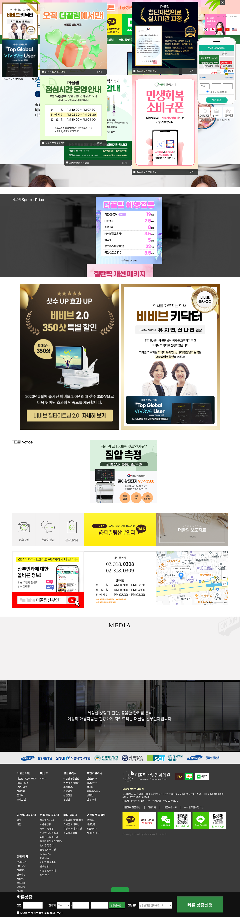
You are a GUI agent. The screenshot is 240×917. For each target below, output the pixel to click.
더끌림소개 (23, 773)
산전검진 (68, 795)
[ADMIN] (163, 834)
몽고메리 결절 (70, 832)
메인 (218, 16)
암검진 (67, 799)
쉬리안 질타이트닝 (49, 832)
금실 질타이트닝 (48, 849)
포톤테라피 (92, 828)
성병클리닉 (92, 782)
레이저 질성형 (47, 828)
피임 (19, 824)
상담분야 (133, 905)
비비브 (44, 773)
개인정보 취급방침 (131, 807)
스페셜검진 (69, 786)
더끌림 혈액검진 (71, 782)
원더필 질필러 (47, 845)
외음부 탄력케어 (48, 870)
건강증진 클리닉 (96, 815)
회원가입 (233, 16)
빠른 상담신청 (200, 905)
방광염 (90, 795)
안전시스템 (22, 786)
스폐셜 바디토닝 (71, 824)
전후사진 (21, 874)
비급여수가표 (170, 807)
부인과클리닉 (94, 773)
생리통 (90, 786)
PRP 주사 (45, 858)
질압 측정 (44, 874)
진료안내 (21, 791)
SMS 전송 (217, 100)
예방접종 (91, 824)
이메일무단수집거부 (194, 807)
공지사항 (21, 887)
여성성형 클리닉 (128, 40)
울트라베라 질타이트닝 (51, 841)
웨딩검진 (68, 791)
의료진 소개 (22, 782)
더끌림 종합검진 (71, 778)
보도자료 (21, 882)
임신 (19, 820)
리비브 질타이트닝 (49, 837)
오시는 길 (21, 799)
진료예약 (21, 870)
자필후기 (21, 878)
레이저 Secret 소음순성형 (47, 822)
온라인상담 (22, 861)
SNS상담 (21, 866)
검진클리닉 (70, 773)
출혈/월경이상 (94, 791)
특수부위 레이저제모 (74, 820)
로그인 (225, 16)
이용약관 (152, 807)
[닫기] (99, 143)
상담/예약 (22, 856)
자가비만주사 (93, 832)
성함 (19, 905)
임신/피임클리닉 (26, 815)
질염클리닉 (92, 778)
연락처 (52, 905)
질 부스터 (91, 799)
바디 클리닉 (70, 815)
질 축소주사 (46, 853)
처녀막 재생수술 (48, 862)
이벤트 (20, 891)
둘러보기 (21, 795)
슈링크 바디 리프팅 (73, 828)
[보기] (59, 913)
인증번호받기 (116, 905)
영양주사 (91, 820)
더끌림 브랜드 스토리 (27, 778)
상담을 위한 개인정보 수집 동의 (41, 913)
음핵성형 (44, 866)
